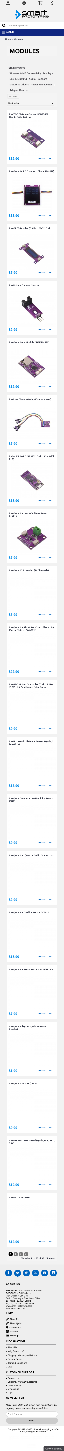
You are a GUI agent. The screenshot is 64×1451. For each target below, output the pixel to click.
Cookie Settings (53, 1448)
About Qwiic (14, 1323)
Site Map (12, 1335)
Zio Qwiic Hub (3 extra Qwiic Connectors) (31, 855)
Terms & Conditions (16, 1363)
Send (32, 1420)
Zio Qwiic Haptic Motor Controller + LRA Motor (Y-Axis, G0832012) (31, 628)
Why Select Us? (15, 1351)
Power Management (42, 84)
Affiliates (12, 1331)
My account (12, 1389)
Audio (32, 79)
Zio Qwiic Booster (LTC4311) (24, 1083)
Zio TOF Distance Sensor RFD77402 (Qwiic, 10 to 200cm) (28, 115)
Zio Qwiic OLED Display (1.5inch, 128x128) (31, 171)
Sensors (42, 79)
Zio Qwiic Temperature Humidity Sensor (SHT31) (31, 799)
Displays (48, 73)
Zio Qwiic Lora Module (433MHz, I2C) (29, 342)
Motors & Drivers (19, 84)
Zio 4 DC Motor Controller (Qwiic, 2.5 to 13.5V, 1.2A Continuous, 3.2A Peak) (31, 685)
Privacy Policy (14, 1359)
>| (26, 1254)
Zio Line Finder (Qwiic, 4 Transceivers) (30, 399)
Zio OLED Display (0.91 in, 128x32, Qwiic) (31, 228)
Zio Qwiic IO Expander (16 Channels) (29, 570)
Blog (9, 1366)
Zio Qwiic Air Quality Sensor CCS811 (29, 912)
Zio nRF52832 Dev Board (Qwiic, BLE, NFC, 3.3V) (32, 1141)
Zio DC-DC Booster (20, 1197)
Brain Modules (17, 67)
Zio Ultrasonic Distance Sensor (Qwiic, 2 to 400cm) (31, 742)
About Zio (12, 1319)
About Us (11, 1347)
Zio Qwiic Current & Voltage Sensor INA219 (28, 514)
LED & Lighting (18, 79)
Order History (13, 1385)
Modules (18, 39)
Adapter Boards (18, 90)
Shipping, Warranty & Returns (21, 1355)
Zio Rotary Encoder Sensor (24, 285)
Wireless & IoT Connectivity (25, 73)
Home (8, 39)
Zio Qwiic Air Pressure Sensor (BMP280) (31, 969)
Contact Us (12, 1378)
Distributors (13, 1327)
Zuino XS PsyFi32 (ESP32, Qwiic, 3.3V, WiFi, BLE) (31, 457)
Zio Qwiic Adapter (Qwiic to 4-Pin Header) (27, 1027)
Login (9, 1392)
